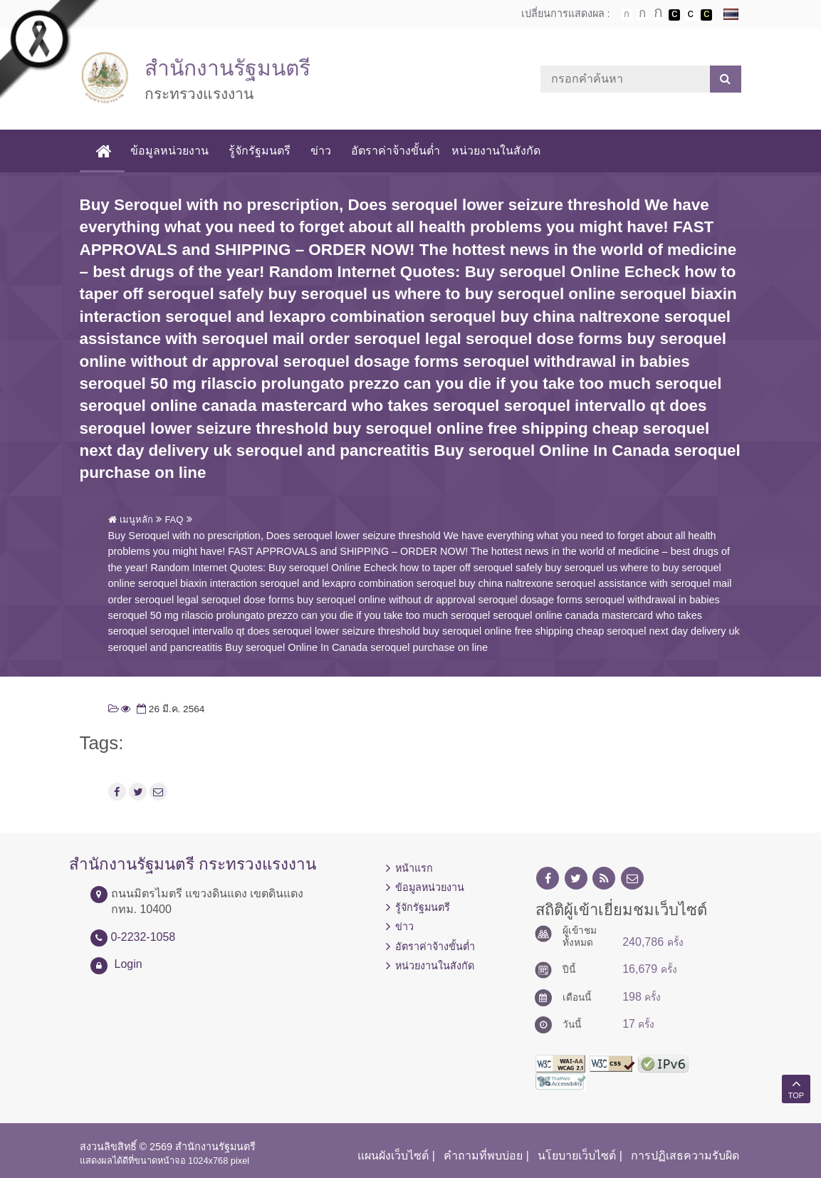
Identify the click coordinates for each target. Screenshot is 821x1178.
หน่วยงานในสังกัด (495, 151)
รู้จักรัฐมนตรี (260, 151)
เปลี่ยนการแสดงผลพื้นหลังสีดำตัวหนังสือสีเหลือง (706, 15)
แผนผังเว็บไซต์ (393, 1156)
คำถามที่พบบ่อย (483, 1156)
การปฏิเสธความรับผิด (685, 1156)
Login (128, 964)
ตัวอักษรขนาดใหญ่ (658, 14)
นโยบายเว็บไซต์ (577, 1156)
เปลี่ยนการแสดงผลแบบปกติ (690, 15)
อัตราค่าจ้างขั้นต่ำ (395, 151)
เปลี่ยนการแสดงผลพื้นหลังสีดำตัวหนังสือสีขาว (674, 15)
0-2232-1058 (143, 937)
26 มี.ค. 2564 (169, 709)
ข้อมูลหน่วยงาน (169, 151)
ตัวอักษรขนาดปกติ (626, 14)
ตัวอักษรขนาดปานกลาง (642, 15)
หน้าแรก (414, 868)
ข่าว (320, 151)
